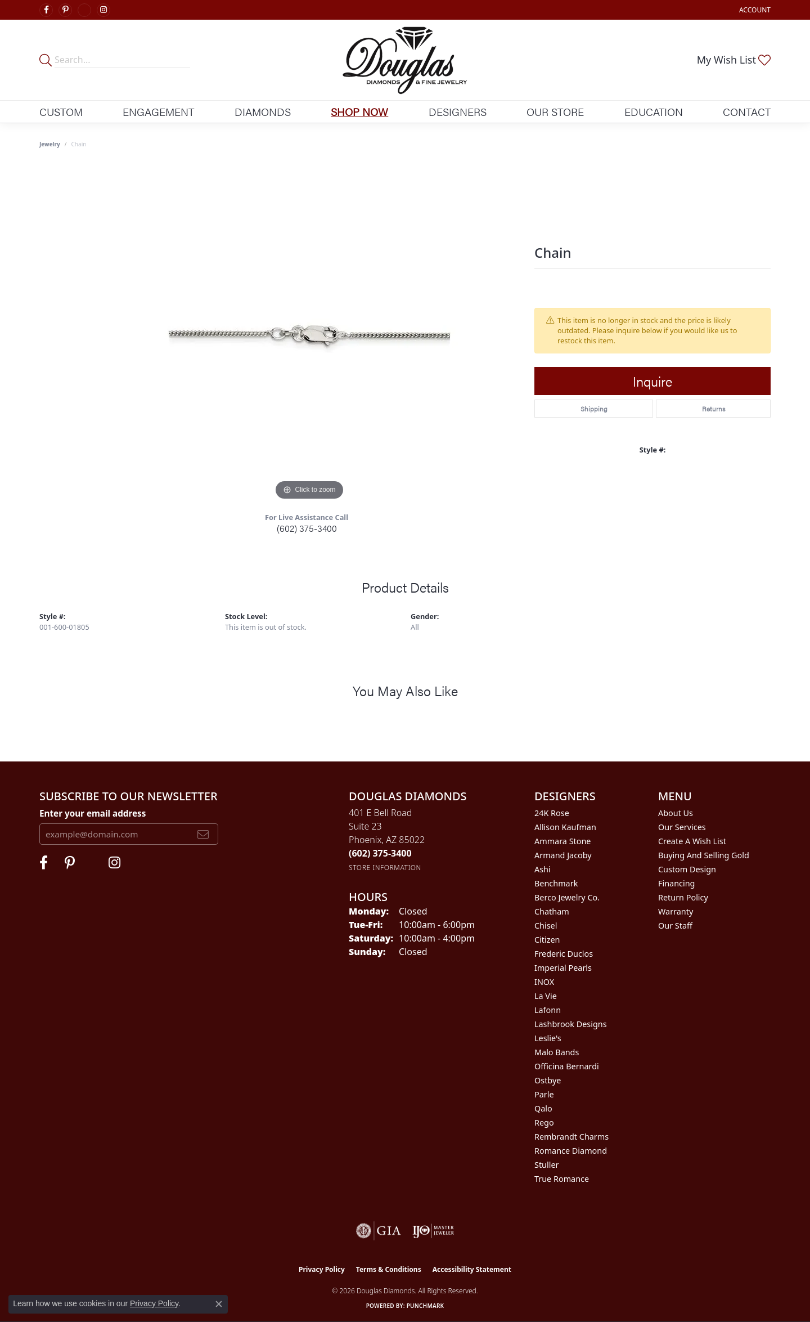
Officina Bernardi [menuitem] (566, 1066)
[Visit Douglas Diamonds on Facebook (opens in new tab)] (46, 10)
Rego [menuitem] (544, 1122)
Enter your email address (92, 813)
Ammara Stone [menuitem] (562, 841)
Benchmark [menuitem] (556, 883)
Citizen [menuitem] (547, 939)
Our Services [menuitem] (682, 827)
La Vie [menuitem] (545, 996)
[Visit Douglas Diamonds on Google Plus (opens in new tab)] (84, 10)
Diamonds (263, 111)
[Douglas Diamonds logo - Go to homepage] (405, 60)
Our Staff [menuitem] (675, 925)
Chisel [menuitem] (545, 925)
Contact (747, 111)
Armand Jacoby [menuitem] (563, 855)
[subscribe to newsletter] (203, 834)
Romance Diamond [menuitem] (570, 1150)
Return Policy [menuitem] (683, 897)
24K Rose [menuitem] (551, 813)
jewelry (49, 144)
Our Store (555, 111)
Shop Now (359, 111)
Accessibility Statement (472, 1269)
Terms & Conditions (388, 1269)
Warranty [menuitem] (675, 911)
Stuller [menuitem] (546, 1164)
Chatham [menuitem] (551, 911)
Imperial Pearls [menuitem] (563, 967)
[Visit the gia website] (378, 1231)
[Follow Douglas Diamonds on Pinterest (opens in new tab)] (65, 10)
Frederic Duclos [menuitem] (563, 953)
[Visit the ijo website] (433, 1231)
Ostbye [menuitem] (547, 1080)
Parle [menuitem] (544, 1094)
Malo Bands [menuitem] (556, 1052)
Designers (458, 111)
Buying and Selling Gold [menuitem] (703, 855)
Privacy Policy (322, 1269)
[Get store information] (385, 867)
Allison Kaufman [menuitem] (565, 827)
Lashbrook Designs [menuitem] (570, 1024)
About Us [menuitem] (675, 813)
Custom (61, 111)
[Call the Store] (380, 853)
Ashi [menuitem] (542, 869)
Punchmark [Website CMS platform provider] (425, 1306)
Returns (713, 409)
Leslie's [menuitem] (547, 1038)
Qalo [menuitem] (543, 1108)
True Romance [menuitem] (561, 1178)
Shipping (594, 409)
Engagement (158, 111)
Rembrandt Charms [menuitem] (571, 1136)
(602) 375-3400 (307, 528)
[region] (309, 334)
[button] (754, 10)
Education (653, 111)
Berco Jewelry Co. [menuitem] (567, 897)
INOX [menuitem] (544, 981)
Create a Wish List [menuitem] (692, 841)
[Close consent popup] (218, 1304)
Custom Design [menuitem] (687, 869)
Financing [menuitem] (676, 883)
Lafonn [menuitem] (547, 1010)
